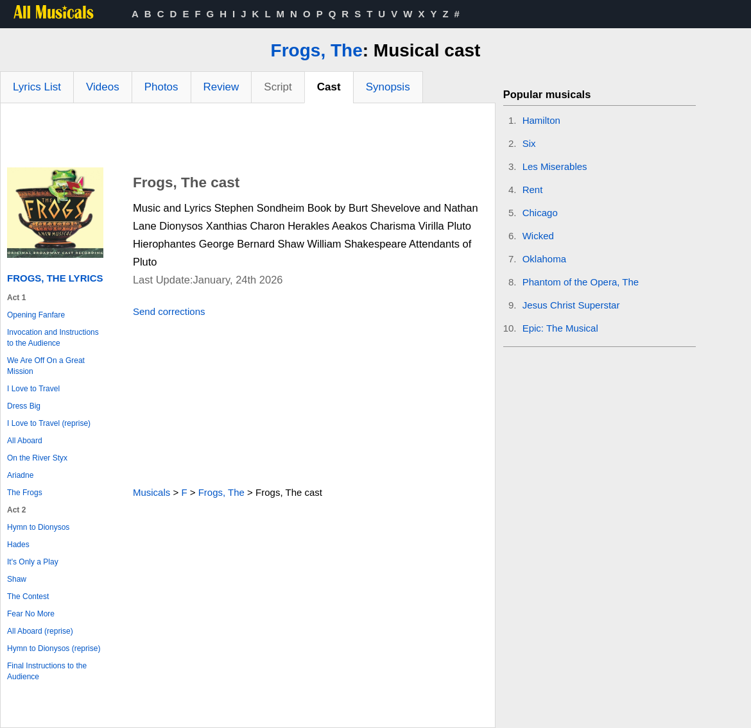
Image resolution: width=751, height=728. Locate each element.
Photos (161, 87)
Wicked (538, 235)
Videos (102, 87)
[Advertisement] (247, 138)
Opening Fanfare (36, 314)
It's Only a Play (32, 561)
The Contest (28, 596)
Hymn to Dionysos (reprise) (53, 648)
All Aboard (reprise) (40, 631)
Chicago (540, 212)
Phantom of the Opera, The (580, 281)
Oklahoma (544, 258)
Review (221, 87)
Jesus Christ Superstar (571, 305)
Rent (532, 189)
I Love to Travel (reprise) (49, 423)
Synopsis (388, 87)
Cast (329, 87)
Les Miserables (554, 166)
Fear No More (31, 613)
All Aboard (24, 440)
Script (277, 87)
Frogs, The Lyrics (55, 278)
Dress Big (23, 406)
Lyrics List (37, 87)
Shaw (16, 579)
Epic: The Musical (560, 328)
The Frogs (24, 492)
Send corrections (169, 311)
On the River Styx (37, 457)
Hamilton (541, 120)
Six (529, 143)
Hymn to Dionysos (38, 527)
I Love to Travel (33, 388)
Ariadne (20, 475)
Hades (18, 544)
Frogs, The (317, 50)
